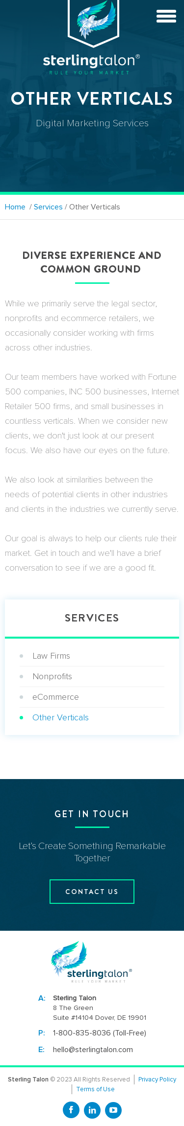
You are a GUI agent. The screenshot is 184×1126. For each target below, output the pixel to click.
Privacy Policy (157, 1079)
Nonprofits (52, 676)
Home (15, 207)
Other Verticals (60, 717)
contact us (92, 891)
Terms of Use (95, 1089)
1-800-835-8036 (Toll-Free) (99, 1033)
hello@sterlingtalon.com (93, 1050)
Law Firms (51, 655)
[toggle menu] (166, 14)
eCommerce (55, 696)
